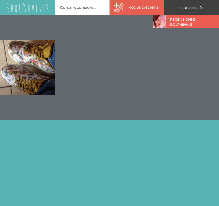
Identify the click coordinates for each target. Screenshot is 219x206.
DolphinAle (181, 25)
